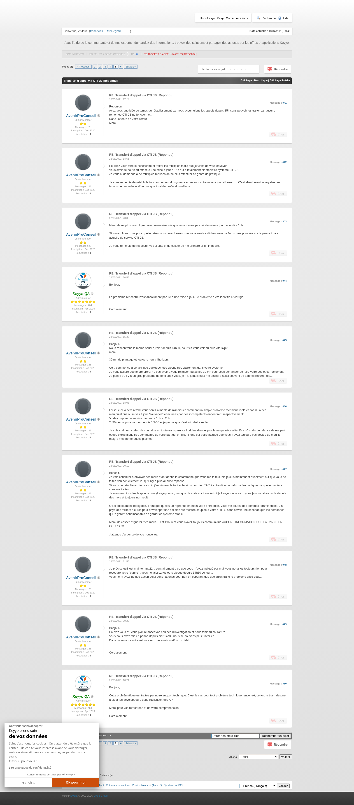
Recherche (266, 18)
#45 (284, 340)
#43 (284, 221)
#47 (284, 469)
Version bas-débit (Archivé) (147, 785)
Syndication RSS (173, 785)
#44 (284, 280)
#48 (284, 564)
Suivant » (131, 66)
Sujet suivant (99, 735)
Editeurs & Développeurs (107, 54)
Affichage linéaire (280, 80)
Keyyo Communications (232, 18)
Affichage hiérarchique (254, 80)
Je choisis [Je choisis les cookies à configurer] (28, 782)
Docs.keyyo (207, 18)
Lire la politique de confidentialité (30, 768)
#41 (284, 102)
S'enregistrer (115, 31)
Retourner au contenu (118, 785)
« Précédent (83, 66)
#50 (284, 683)
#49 (284, 624)
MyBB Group (100, 795)
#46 (284, 406)
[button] (8, 803)
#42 (284, 162)
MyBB (73, 795)
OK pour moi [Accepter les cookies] (76, 782)
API (132, 54)
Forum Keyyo (74, 54)
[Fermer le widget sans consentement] (26, 726)
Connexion (96, 31)
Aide (283, 18)
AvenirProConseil (81, 116)
